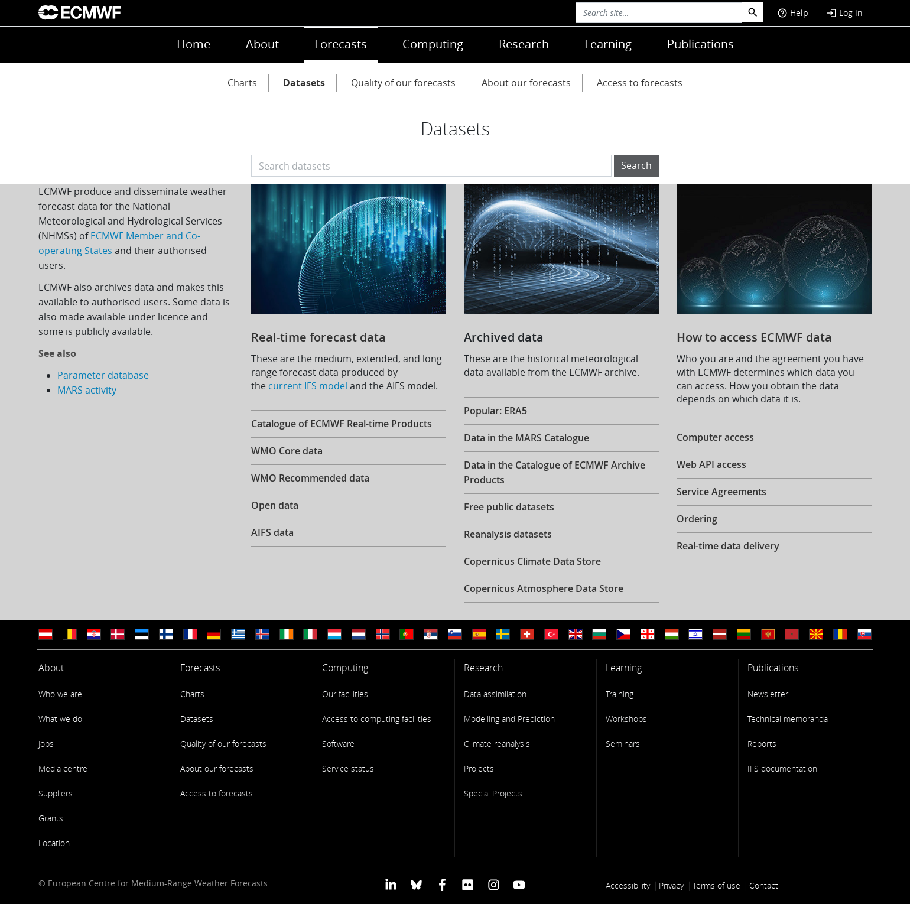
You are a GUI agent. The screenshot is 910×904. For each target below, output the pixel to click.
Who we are (60, 694)
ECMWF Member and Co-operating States (119, 243)
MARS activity (86, 389)
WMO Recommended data (310, 477)
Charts (242, 82)
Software (338, 743)
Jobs (46, 743)
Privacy (671, 885)
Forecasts (340, 44)
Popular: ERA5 (495, 410)
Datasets (304, 82)
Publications (700, 44)
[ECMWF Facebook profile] (442, 884)
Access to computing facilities (376, 718)
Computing (432, 44)
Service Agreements (721, 491)
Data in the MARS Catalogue (526, 437)
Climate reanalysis (497, 743)
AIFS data (272, 532)
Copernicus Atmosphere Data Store (543, 588)
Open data (274, 505)
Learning (608, 44)
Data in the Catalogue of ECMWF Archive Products (554, 472)
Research (524, 44)
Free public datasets (509, 506)
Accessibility (628, 885)
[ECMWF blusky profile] (416, 884)
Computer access (715, 437)
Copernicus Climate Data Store (532, 561)
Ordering (697, 518)
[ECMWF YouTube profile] (519, 884)
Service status (348, 768)
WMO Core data (287, 450)
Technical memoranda (788, 718)
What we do (60, 718)
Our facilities (345, 694)
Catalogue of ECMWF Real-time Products (341, 423)
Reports (762, 743)
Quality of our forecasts (403, 82)
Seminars (623, 743)
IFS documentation (782, 768)
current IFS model (307, 385)
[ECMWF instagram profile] (493, 884)
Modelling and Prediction (509, 718)
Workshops (626, 718)
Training (619, 694)
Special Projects (493, 793)
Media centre (62, 768)
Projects (479, 768)
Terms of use (716, 885)
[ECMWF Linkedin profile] (391, 884)
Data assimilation (495, 694)
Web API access (711, 464)
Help (792, 12)
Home (193, 44)
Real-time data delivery (728, 545)
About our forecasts (526, 82)
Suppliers (55, 793)
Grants (50, 818)
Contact (763, 885)
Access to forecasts (639, 82)
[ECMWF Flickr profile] (467, 884)
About (262, 44)
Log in (844, 12)
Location (54, 842)
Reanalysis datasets (508, 534)
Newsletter (768, 694)
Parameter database (103, 375)
